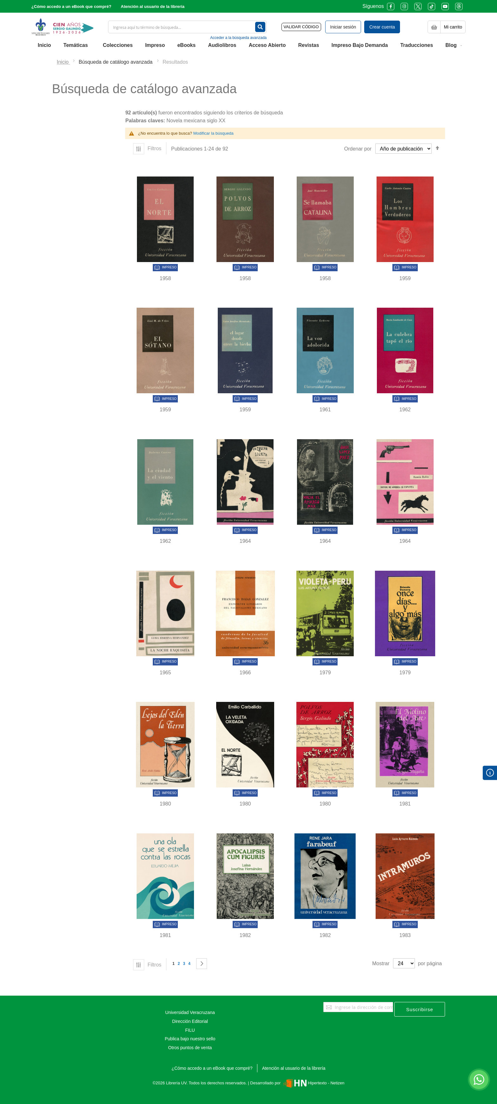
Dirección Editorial (190, 1021)
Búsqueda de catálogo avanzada (116, 62)
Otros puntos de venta (190, 1047)
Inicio (63, 62)
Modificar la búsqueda (213, 133)
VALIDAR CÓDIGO (301, 26)
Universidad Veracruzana (190, 1012)
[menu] (248, 45)
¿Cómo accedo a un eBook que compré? (71, 6)
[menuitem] (44, 45)
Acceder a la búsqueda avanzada (238, 37)
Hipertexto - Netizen (313, 1083)
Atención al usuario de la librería (152, 6)
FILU (190, 1030)
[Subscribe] (419, 1009)
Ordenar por (357, 148)
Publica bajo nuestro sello (190, 1038)
